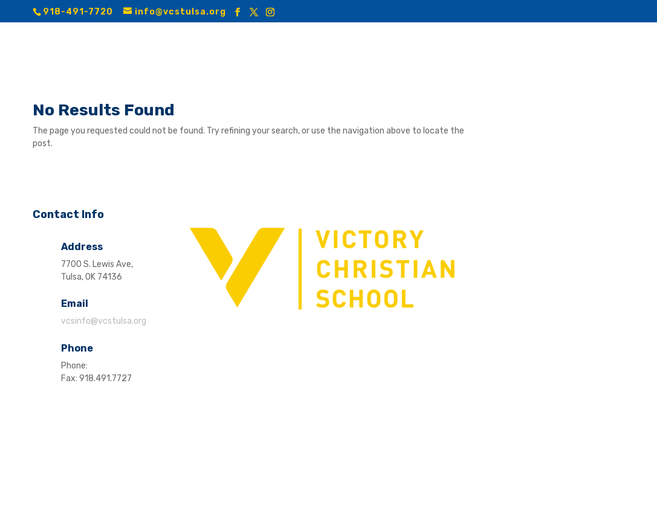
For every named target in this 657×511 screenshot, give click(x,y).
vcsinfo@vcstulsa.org (103, 321)
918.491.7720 (116, 366)
